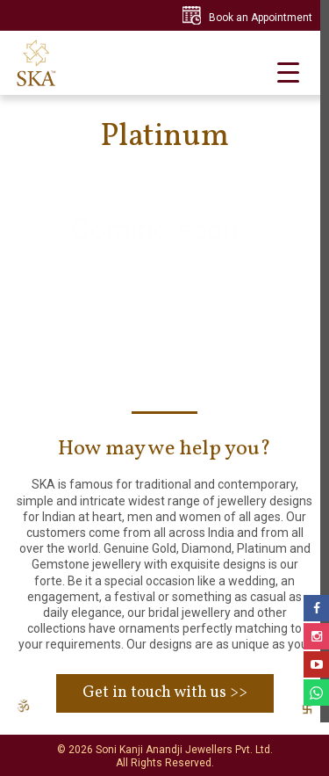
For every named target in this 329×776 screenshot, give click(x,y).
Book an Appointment (260, 17)
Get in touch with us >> (164, 693)
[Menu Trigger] (288, 71)
